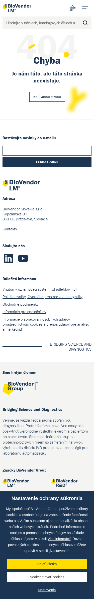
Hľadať (85, 22)
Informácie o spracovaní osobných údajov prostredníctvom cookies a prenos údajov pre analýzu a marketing (46, 324)
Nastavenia (47, 590)
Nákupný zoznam (72, 8)
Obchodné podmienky (20, 304)
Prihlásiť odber (47, 162)
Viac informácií (59, 539)
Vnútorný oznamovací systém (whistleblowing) (40, 289)
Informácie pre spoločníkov (24, 311)
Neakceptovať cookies (47, 577)
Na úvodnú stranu (47, 96)
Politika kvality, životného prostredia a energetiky (42, 296)
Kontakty (10, 228)
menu (86, 6)
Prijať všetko (47, 564)
